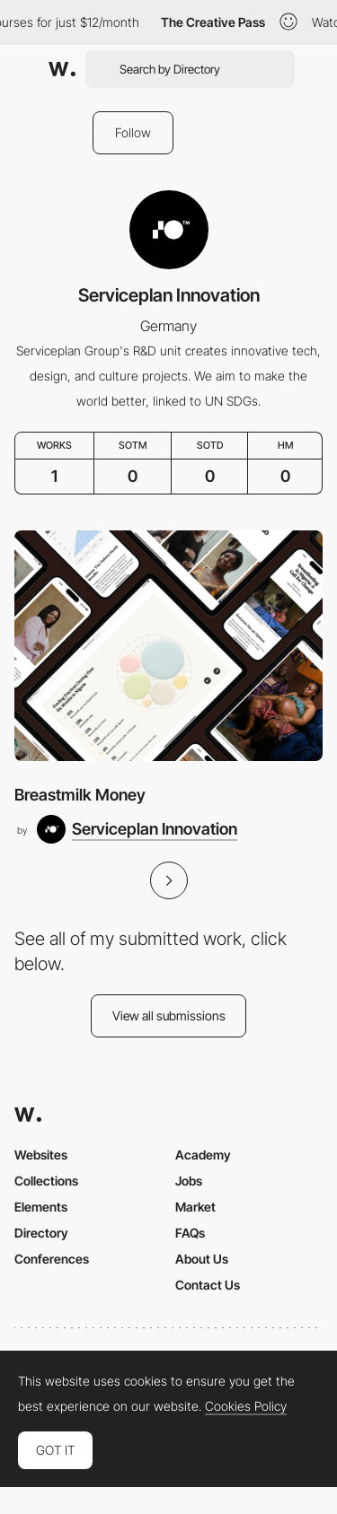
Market (195, 1206)
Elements (40, 1206)
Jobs (188, 1180)
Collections (46, 1180)
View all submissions (169, 1015)
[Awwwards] (62, 69)
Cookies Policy (246, 1406)
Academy (203, 1154)
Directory (41, 1232)
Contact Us (207, 1284)
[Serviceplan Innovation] (137, 829)
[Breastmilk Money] (168, 645)
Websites (40, 1154)
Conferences (51, 1258)
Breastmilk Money (80, 794)
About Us (201, 1258)
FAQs (190, 1232)
